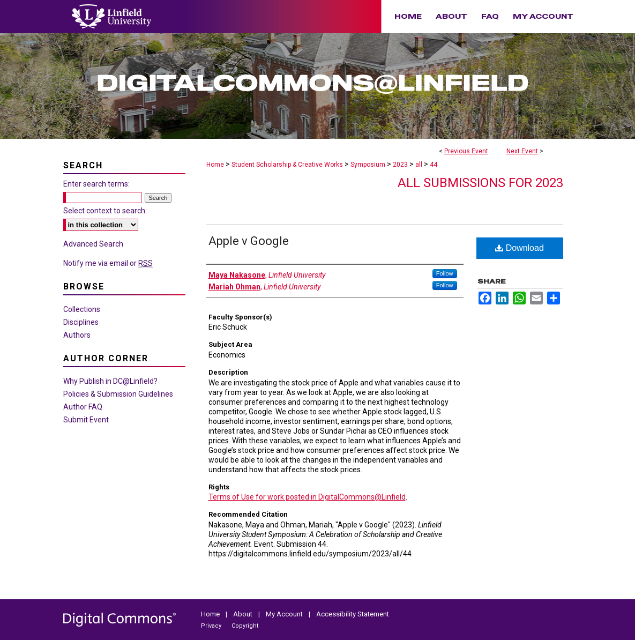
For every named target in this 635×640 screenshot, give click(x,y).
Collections (81, 309)
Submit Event (86, 419)
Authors (77, 335)
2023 (401, 164)
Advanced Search (93, 244)
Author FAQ (82, 407)
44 (433, 164)
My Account (285, 614)
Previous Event (466, 151)
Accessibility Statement (352, 614)
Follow (444, 273)
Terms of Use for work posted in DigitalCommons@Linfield (307, 497)
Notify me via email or (108, 263)
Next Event (522, 151)
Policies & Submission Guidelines (118, 394)
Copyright (244, 625)
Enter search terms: (96, 184)
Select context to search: (105, 210)
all (419, 164)
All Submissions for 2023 (480, 182)
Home (215, 164)
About (243, 614)
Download (519, 247)
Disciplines (81, 322)
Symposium (368, 164)
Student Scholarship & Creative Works (288, 164)
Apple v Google (248, 241)
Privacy (212, 625)
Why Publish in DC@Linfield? (110, 381)
